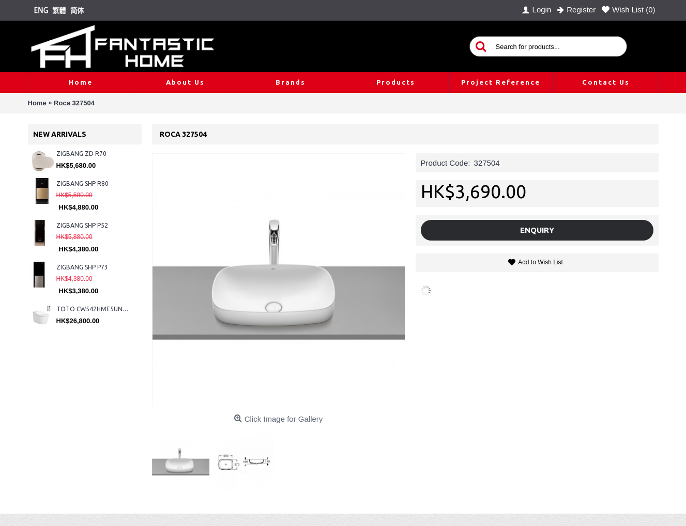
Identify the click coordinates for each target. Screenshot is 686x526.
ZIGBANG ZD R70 (81, 153)
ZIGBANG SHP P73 (82, 267)
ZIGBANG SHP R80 (82, 183)
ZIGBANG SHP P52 (82, 225)
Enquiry (537, 230)
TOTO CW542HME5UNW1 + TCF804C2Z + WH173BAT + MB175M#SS (93, 309)
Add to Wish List (540, 262)
